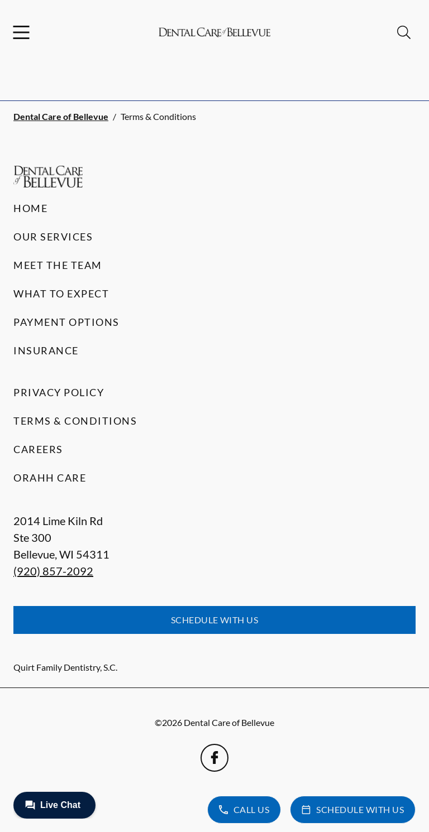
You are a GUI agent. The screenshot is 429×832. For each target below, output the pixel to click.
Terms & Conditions (75, 421)
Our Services (53, 236)
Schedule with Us (215, 619)
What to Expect (61, 293)
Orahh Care (49, 478)
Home (30, 208)
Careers (38, 449)
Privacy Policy (58, 392)
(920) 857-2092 (53, 571)
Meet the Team (57, 265)
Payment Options (66, 322)
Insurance (46, 350)
